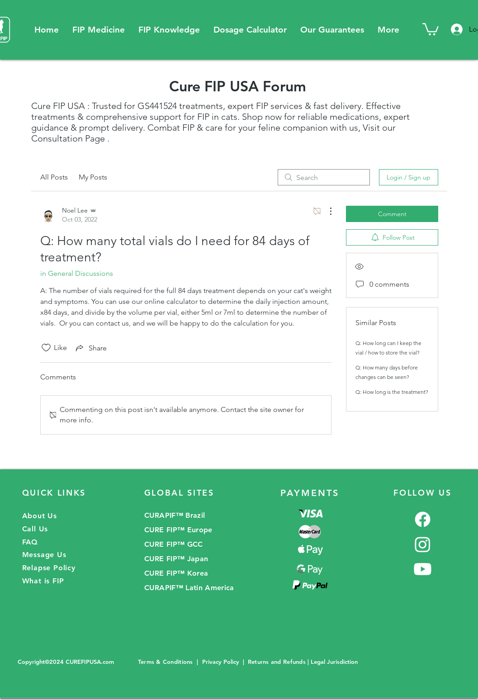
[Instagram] (422, 544)
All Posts (54, 177)
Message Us (44, 554)
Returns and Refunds (277, 661)
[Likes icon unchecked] (46, 347)
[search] (324, 177)
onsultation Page (71, 138)
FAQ (30, 542)
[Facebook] (422, 519)
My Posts (93, 177)
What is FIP (43, 581)
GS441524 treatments (180, 105)
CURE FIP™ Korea (176, 573)
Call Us (35, 529)
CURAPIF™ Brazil (174, 515)
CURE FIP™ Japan (176, 558)
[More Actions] (326, 211)
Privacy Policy (220, 661)
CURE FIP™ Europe (178, 529)
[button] (99, 30)
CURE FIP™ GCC (173, 544)
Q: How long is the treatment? (391, 391)
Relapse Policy (49, 567)
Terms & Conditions (166, 661)
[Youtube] (422, 569)
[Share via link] (90, 347)
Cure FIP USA (58, 105)
